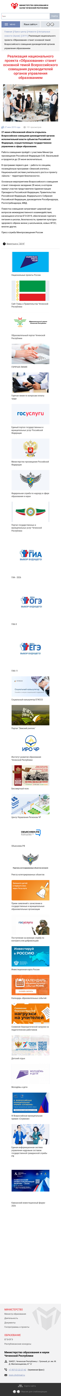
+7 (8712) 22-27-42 (17, 1370)
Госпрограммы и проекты (16, 1327)
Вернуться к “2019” (16, 244)
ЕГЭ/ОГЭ (8, 1339)
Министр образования (15, 1314)
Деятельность (11, 1318)
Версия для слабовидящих (34, 1392)
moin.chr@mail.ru (17, 1375)
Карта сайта (30, 1386)
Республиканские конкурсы (17, 1344)
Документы (10, 1323)
